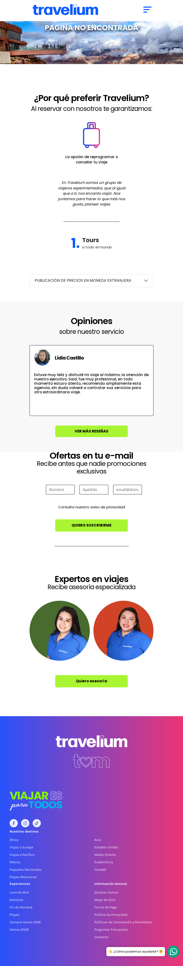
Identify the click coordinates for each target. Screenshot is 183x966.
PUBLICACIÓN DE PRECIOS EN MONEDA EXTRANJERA (83, 280)
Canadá (100, 870)
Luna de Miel (19, 892)
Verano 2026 (19, 930)
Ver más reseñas (91, 431)
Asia (97, 840)
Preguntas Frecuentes (111, 930)
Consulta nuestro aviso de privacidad (91, 507)
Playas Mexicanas (23, 877)
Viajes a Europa (21, 847)
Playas (14, 915)
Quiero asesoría (91, 681)
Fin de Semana (21, 907)
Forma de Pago (105, 907)
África (14, 840)
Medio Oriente (105, 855)
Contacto (101, 937)
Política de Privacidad (110, 915)
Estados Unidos (106, 847)
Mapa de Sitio (104, 900)
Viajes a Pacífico (22, 855)
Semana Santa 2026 (25, 922)
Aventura (16, 900)
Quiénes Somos (106, 892)
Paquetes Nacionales (26, 870)
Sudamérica (103, 862)
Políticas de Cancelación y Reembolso (123, 922)
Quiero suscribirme (91, 525)
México (15, 862)
